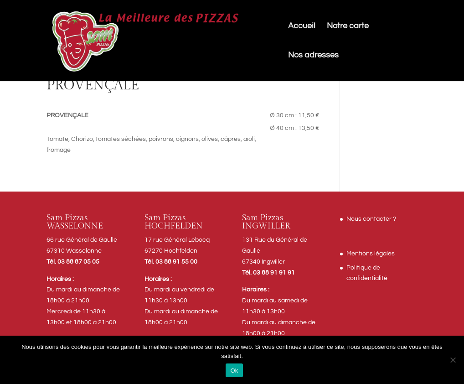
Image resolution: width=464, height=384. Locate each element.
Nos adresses (313, 55)
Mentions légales (370, 253)
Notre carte (348, 26)
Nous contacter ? (371, 219)
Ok (234, 370)
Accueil (301, 26)
